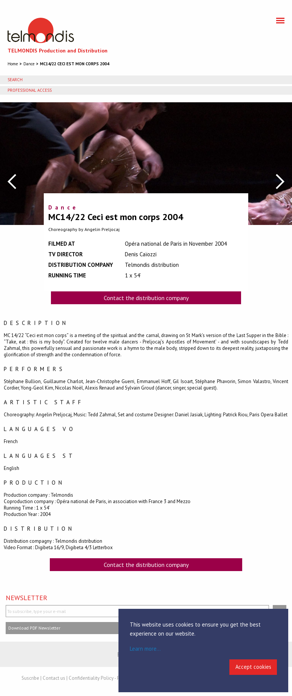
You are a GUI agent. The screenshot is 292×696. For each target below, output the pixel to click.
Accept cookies (253, 666)
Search (15, 79)
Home (13, 63)
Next (280, 181)
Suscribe (30, 678)
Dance (29, 63)
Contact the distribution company (146, 298)
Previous (12, 181)
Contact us (54, 678)
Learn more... (145, 648)
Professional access (30, 90)
